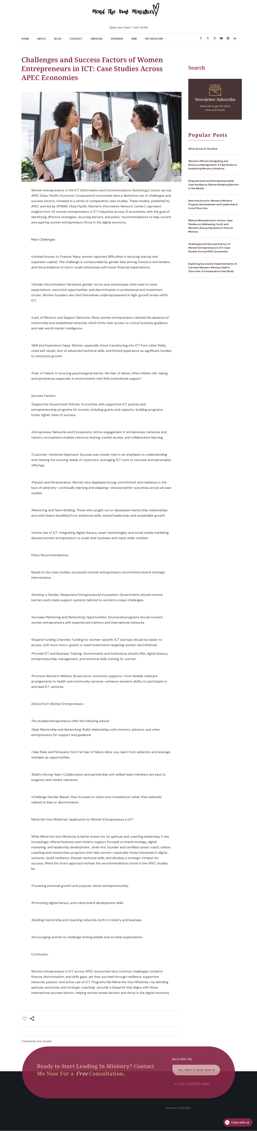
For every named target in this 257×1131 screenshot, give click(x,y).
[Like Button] (24, 1018)
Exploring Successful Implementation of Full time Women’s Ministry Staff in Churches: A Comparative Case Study (212, 267)
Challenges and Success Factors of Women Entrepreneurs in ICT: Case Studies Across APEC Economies (209, 247)
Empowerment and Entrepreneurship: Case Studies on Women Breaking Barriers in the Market (213, 184)
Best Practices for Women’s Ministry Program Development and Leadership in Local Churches (213, 204)
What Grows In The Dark (202, 148)
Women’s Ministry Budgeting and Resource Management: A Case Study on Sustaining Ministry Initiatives (212, 164)
